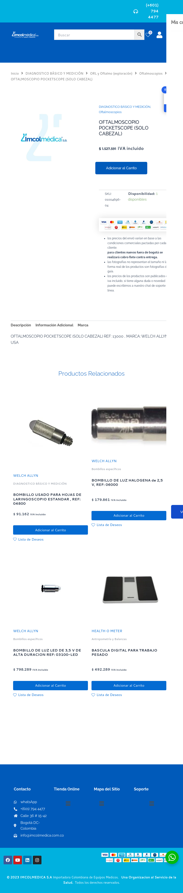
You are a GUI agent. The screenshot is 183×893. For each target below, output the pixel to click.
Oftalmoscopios (151, 73)
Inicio (15, 73)
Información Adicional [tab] (54, 325)
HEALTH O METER (107, 631)
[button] (68, 803)
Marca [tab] (83, 325)
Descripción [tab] (21, 325)
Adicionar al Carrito (121, 168)
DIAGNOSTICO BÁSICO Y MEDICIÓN (54, 73)
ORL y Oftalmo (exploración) (111, 73)
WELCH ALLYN (25, 475)
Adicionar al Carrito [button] (50, 530)
